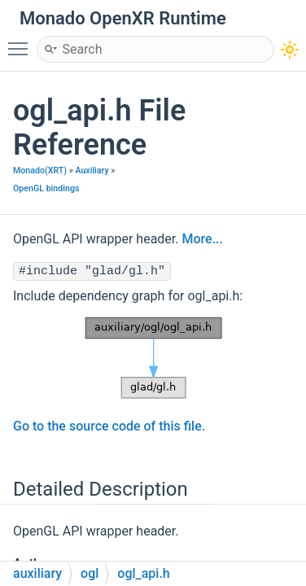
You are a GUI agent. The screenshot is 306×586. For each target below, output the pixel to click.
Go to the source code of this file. (109, 426)
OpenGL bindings (46, 188)
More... (201, 239)
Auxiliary (91, 170)
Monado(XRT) (40, 170)
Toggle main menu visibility (22, 41)
